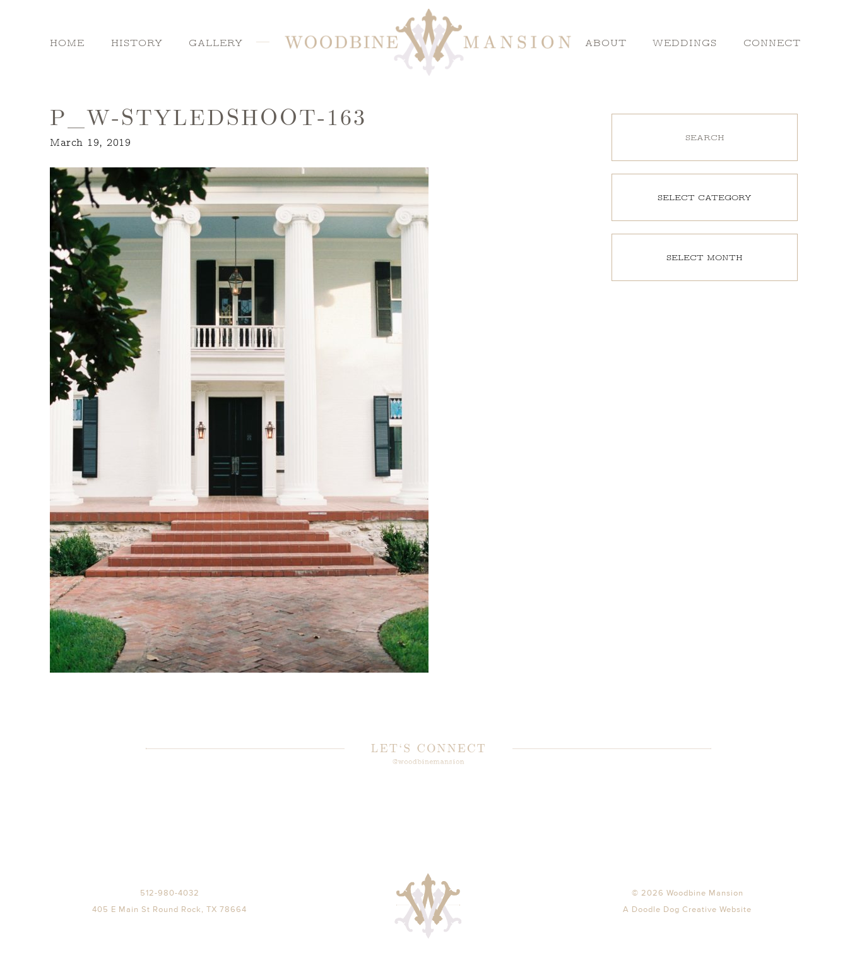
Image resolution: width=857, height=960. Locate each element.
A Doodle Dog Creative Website (687, 927)
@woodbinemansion (428, 763)
